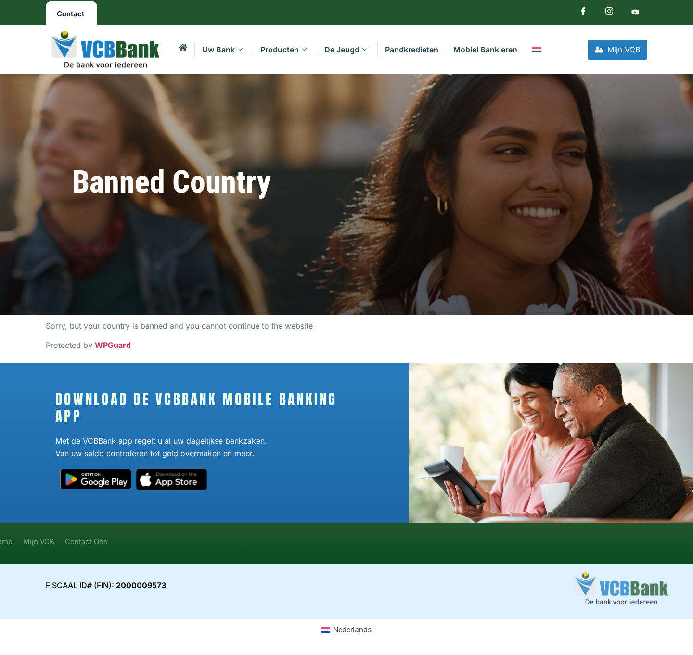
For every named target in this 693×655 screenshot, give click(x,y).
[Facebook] (583, 13)
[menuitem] (536, 49)
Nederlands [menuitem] (352, 629)
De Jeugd (345, 49)
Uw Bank (222, 49)
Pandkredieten (411, 49)
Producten (283, 49)
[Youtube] (635, 13)
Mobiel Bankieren (485, 49)
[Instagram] (609, 13)
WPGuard (113, 345)
